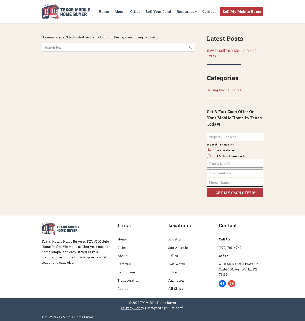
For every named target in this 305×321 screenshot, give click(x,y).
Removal (124, 263)
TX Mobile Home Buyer (158, 302)
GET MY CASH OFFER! (235, 193)
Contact (209, 11)
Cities (135, 11)
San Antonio (178, 246)
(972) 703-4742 (230, 246)
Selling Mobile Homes (224, 90)
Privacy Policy (132, 307)
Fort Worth (176, 263)
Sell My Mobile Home (242, 11)
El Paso (173, 271)
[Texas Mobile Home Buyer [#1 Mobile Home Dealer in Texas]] (66, 12)
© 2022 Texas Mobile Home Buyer (67, 316)
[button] (196, 11)
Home (103, 11)
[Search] (114, 47)
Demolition (126, 271)
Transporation (128, 279)
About (119, 11)
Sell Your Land (158, 11)
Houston (174, 238)
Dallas (173, 255)
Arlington (176, 279)
